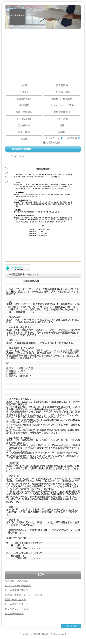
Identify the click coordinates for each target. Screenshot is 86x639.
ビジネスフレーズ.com (16, 609)
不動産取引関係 (62, 92)
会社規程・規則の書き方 (18, 581)
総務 (62, 125)
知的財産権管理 (62, 112)
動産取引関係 (24, 99)
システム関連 (24, 119)
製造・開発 (24, 132)
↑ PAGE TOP (71, 626)
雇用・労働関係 (24, 112)
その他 (24, 139)
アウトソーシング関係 (62, 105)
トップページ (53, 138)
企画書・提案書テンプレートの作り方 (25, 595)
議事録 (62, 132)
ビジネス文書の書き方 (16, 590)
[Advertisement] (43, 54)
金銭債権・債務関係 (62, 99)
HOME (23, 85)
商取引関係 (62, 85)
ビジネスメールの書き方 (18, 585)
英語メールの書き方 (15, 599)
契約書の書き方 (41, 634)
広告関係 (24, 92)
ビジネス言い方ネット (16, 604)
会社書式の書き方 (14, 613)
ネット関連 (62, 119)
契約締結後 (24, 125)
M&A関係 (24, 105)
